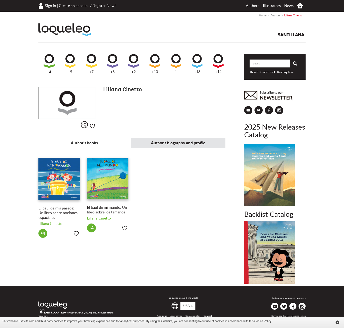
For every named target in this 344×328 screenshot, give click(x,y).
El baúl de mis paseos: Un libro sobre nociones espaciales (58, 213)
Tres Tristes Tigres (296, 316)
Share (84, 124)
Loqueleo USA (64, 29)
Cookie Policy (262, 321)
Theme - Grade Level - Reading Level (272, 72)
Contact (207, 316)
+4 (49, 64)
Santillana (291, 34)
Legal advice (176, 316)
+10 (155, 64)
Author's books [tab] (84, 143)
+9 (133, 64)
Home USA (300, 6)
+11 (176, 64)
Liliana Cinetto (50, 224)
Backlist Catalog (268, 214)
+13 (197, 64)
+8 (112, 64)
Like (92, 126)
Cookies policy (192, 316)
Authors (252, 6)
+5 (70, 64)
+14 (218, 64)
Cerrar (337, 322)
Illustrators (272, 6)
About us (162, 316)
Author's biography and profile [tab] (178, 143)
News (289, 6)
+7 (91, 64)
